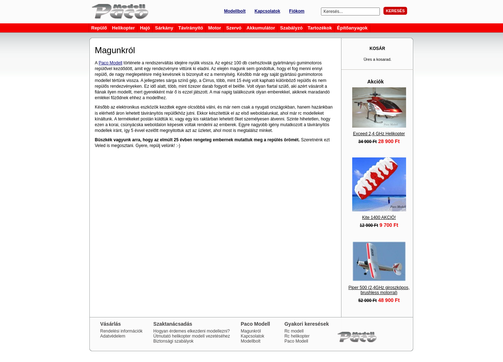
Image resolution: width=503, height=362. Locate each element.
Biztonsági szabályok (173, 341)
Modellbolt (235, 11)
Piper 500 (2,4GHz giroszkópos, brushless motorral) (378, 290)
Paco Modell (110, 62)
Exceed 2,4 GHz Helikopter (379, 133)
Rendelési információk (121, 331)
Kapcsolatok (267, 11)
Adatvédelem (112, 336)
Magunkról (251, 331)
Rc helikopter (296, 336)
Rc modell (293, 331)
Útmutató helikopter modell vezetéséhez (191, 336)
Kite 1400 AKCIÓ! (379, 217)
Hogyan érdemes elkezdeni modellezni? (191, 331)
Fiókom (296, 11)
